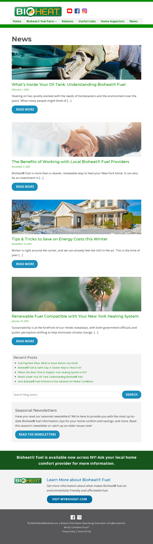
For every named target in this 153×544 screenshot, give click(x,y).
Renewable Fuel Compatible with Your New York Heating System (75, 316)
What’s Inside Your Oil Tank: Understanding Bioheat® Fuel (69, 84)
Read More (24, 109)
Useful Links (87, 21)
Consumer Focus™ (80, 527)
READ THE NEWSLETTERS (37, 434)
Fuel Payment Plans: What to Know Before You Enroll (48, 363)
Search (132, 395)
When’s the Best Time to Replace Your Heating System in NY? (52, 372)
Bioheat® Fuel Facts (42, 21)
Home (17, 21)
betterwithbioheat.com (46, 523)
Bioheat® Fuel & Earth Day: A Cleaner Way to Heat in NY (50, 367)
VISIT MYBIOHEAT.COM (69, 499)
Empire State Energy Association (90, 523)
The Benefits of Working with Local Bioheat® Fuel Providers (70, 161)
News (133, 21)
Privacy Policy (68, 531)
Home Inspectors (112, 21)
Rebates (67, 21)
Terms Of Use (84, 531)
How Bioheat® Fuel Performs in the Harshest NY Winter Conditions (55, 381)
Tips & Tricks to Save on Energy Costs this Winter (60, 239)
